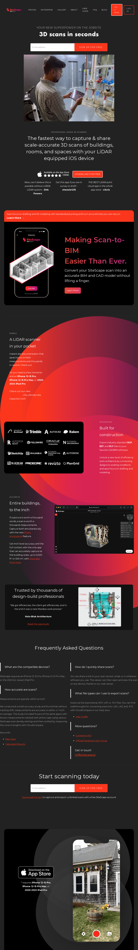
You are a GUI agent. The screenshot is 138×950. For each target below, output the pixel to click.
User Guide (82, 716)
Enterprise (47, 10)
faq (95, 10)
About (74, 10)
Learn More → (15, 217)
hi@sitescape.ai (85, 754)
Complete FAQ (83, 735)
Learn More (73, 290)
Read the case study (38, 624)
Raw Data (10, 739)
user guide (85, 9)
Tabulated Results (15, 744)
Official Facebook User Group (91, 740)
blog (104, 10)
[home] (14, 10)
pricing (32, 10)
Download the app (32, 797)
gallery (62, 10)
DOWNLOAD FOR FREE (87, 174)
